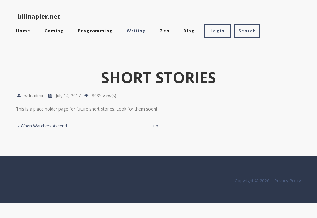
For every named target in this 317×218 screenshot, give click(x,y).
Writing (136, 31)
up (155, 126)
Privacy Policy (287, 180)
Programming (95, 31)
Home (23, 31)
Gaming (54, 31)
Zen (164, 31)
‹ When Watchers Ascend (42, 126)
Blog (189, 31)
